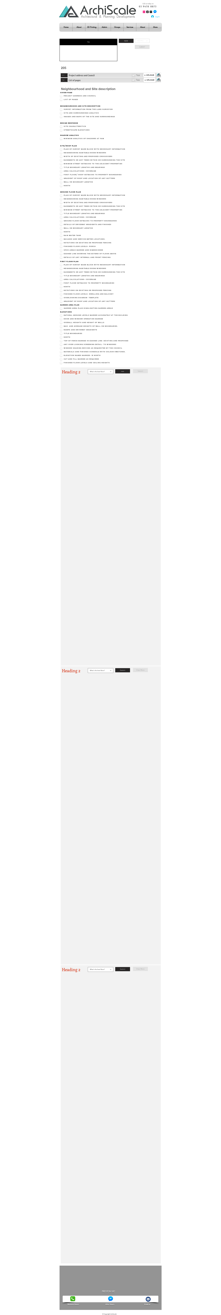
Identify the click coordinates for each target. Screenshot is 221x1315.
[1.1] (64, 75)
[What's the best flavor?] (100, 371)
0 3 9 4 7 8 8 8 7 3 (148, 6)
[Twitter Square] (147, 12)
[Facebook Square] (151, 12)
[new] (122, 371)
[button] (149, 75)
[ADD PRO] (142, 41)
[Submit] (122, 670)
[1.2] (64, 80)
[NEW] (126, 41)
